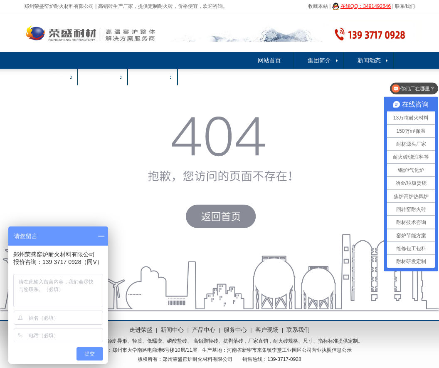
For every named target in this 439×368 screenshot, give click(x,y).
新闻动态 (369, 60)
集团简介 (319, 60)
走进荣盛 (141, 329)
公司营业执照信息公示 (327, 350)
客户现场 (103, 77)
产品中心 (203, 329)
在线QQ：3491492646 (365, 6)
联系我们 (405, 6)
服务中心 (153, 77)
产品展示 (53, 77)
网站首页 (269, 60)
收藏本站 (318, 6)
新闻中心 (172, 329)
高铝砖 (108, 341)
